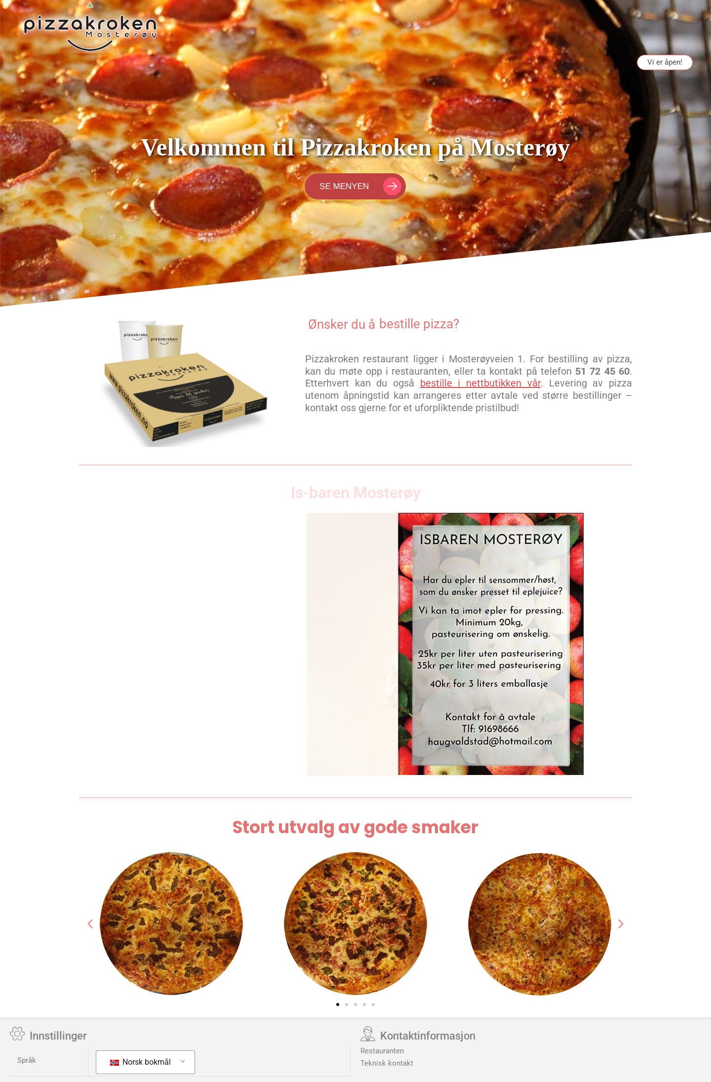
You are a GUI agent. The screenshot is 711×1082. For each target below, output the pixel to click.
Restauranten (382, 1050)
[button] (90, 923)
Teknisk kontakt (386, 1063)
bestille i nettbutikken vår (480, 383)
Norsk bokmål (140, 1062)
